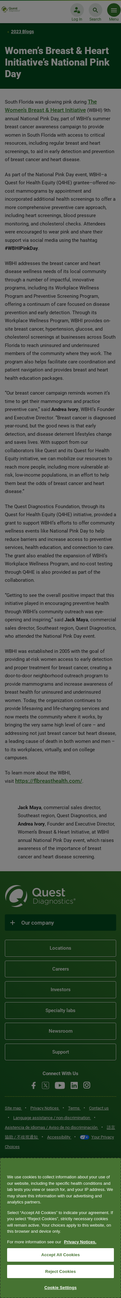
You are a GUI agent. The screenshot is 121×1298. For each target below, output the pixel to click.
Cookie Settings (60, 1287)
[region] (60, 1228)
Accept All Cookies (60, 1254)
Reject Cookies (60, 1271)
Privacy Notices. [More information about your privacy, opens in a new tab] (80, 1241)
